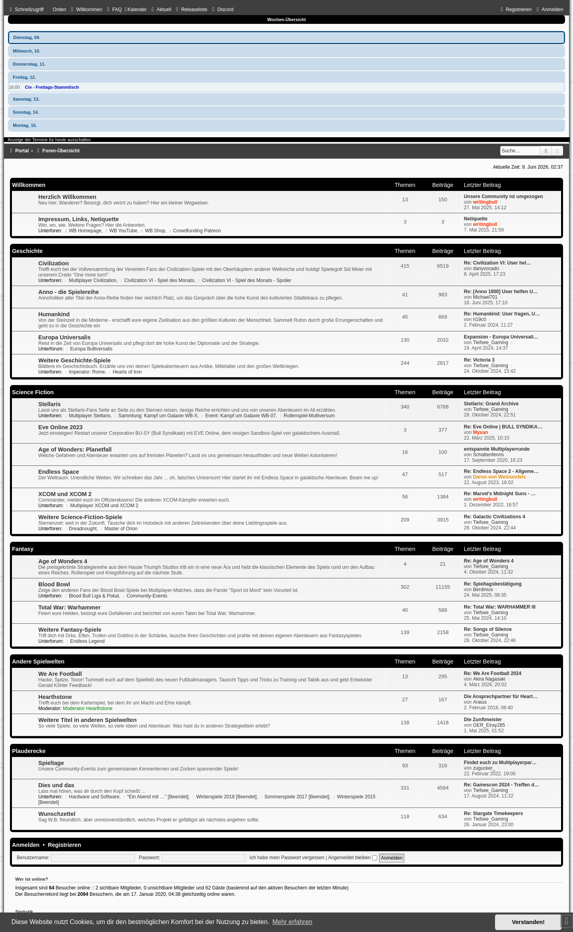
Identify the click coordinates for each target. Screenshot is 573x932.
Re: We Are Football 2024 (493, 673)
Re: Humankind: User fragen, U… (502, 314)
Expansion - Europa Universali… (501, 337)
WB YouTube (120, 230)
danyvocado (486, 268)
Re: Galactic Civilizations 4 (494, 517)
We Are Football (60, 674)
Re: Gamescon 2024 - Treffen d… (501, 785)
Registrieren (64, 845)
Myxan (480, 432)
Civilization (53, 263)
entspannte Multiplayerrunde (497, 449)
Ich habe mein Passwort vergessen (286, 857)
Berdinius (483, 589)
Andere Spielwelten (38, 661)
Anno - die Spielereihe (68, 292)
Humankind (54, 314)
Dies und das (56, 785)
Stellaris (49, 404)
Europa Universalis (64, 337)
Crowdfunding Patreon (194, 230)
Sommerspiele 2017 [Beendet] (294, 797)
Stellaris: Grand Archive (491, 404)
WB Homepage (82, 230)
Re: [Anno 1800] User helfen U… (501, 291)
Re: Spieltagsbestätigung (493, 584)
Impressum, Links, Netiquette (78, 219)
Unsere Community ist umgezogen (503, 196)
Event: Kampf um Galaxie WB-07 (238, 415)
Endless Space (58, 472)
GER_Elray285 (489, 725)
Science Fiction (33, 392)
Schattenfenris (488, 454)
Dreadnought (80, 528)
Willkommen (28, 185)
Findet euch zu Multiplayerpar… (500, 762)
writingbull (485, 202)
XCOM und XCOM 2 (65, 494)
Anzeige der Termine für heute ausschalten (49, 139)
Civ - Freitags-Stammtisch (52, 87)
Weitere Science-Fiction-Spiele (80, 517)
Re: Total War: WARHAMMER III (500, 607)
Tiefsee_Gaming (490, 342)
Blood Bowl (54, 584)
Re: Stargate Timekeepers (493, 813)
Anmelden (25, 845)
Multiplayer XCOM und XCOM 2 (101, 505)
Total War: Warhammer (69, 607)
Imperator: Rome (84, 372)
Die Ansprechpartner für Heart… (501, 696)
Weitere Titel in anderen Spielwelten (87, 720)
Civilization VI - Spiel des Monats (156, 280)
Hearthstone (55, 697)
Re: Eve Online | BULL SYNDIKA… (503, 427)
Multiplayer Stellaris (87, 415)
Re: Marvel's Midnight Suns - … (500, 493)
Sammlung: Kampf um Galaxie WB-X (155, 415)
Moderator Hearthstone (87, 708)
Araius (480, 702)
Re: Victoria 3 (479, 360)
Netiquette (475, 219)
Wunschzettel (56, 814)
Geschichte (27, 251)
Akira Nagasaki (489, 679)
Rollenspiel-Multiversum (307, 415)
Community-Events (144, 596)
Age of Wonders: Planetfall (74, 449)
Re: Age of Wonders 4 (489, 561)
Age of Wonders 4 (62, 561)
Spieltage (51, 763)
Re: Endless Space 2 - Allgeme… (501, 471)
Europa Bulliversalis (88, 349)
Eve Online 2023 (60, 427)
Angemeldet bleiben (352, 857)
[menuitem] (85, 9)
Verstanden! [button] (528, 922)
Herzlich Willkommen (67, 197)
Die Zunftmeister (483, 719)
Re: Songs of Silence (488, 629)
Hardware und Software (91, 797)
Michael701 (485, 297)
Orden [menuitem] (59, 9)
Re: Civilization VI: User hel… (497, 263)
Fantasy (22, 549)
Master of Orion (118, 528)
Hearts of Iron (124, 372)
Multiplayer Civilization (90, 280)
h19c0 (479, 319)
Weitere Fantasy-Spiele (69, 630)
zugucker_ (484, 768)
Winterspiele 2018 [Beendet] (224, 797)
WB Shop (152, 230)
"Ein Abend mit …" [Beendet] (155, 797)
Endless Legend (85, 641)
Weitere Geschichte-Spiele (74, 360)
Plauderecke (28, 751)
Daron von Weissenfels (499, 477)
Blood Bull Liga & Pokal (91, 596)
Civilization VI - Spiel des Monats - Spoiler (244, 280)
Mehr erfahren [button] (292, 921)
